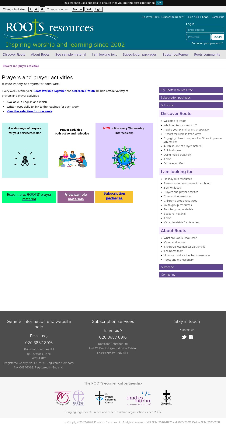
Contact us (218, 17)
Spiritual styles (172, 150)
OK (159, 3)
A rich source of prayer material (183, 146)
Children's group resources (180, 200)
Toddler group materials (178, 209)
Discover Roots (151, 17)
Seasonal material (175, 213)
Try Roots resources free (177, 90)
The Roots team (173, 251)
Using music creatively (177, 154)
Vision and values (174, 242)
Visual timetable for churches (181, 222)
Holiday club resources (178, 179)
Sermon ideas (172, 187)
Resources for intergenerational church (187, 183)
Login (218, 37)
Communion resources (178, 196)
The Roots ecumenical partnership (185, 246)
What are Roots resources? (180, 125)
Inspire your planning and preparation (187, 129)
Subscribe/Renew (173, 17)
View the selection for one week (29, 111)
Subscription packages (140, 54)
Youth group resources (178, 205)
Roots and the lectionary (178, 259)
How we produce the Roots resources (187, 255)
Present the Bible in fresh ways (182, 134)
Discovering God (174, 163)
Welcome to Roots (175, 121)
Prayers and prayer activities (21, 66)
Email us (37, 335)
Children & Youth (83, 91)
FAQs (205, 17)
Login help (193, 17)
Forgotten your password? (207, 43)
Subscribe (167, 105)
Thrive (167, 159)
